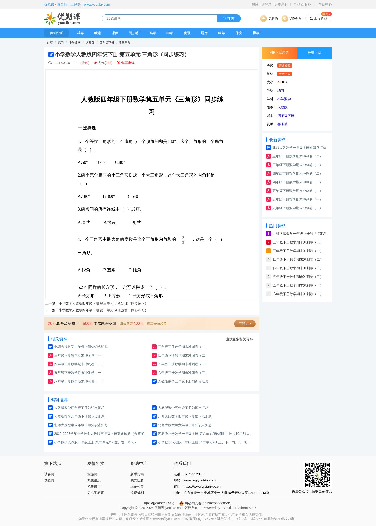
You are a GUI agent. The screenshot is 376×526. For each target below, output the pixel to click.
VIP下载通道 (279, 52)
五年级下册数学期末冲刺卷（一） (79, 373)
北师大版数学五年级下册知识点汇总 (81, 425)
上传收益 (137, 486)
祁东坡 (282, 124)
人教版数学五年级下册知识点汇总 (183, 408)
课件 (115, 33)
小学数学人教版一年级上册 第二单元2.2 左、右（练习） (96, 442)
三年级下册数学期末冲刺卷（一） (79, 355)
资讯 (187, 33)
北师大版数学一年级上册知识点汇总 (81, 347)
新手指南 (137, 474)
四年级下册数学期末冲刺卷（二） (183, 355)
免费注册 (281, 4)
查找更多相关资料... (241, 339)
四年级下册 (107, 42)
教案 (97, 33)
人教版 (90, 42)
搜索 (229, 18)
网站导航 (56, 33)
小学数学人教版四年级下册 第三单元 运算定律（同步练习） (103, 303)
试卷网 (49, 474)
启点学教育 (95, 493)
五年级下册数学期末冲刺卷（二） (183, 364)
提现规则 (137, 493)
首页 (50, 42)
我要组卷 (137, 480)
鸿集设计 (94, 486)
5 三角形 (124, 42)
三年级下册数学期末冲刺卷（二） (183, 347)
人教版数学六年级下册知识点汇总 (79, 416)
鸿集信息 (94, 480)
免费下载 (314, 52)
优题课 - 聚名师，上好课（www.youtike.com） (78, 4)
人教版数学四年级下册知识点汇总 (79, 408)
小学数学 (75, 42)
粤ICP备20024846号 (159, 503)
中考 (169, 33)
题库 (204, 33)
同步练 (134, 33)
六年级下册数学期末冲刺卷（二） (183, 373)
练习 (61, 42)
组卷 (221, 33)
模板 (256, 33)
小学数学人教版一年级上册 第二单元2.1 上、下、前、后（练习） (206, 442)
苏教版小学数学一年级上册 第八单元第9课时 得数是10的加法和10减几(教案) (206, 434)
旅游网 (92, 474)
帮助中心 (325, 4)
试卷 (80, 33)
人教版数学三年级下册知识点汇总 (183, 381)
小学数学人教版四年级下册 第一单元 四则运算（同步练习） (103, 310)
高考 (152, 33)
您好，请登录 (262, 4)
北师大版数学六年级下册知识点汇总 (185, 425)
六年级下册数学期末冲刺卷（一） (79, 381)
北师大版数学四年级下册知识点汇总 (185, 416)
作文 (238, 33)
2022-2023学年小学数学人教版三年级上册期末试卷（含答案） (100, 434)
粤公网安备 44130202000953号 (205, 503)
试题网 (49, 480)
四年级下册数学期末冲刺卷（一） (79, 364)
